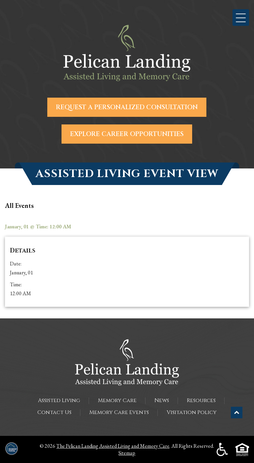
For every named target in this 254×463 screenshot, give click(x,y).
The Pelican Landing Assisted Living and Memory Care (112, 445)
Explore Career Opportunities (127, 134)
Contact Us (54, 412)
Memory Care (117, 400)
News (161, 400)
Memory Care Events (119, 412)
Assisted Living (59, 400)
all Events (19, 205)
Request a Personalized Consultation (127, 107)
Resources (201, 400)
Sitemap (126, 452)
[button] (241, 17)
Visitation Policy (192, 412)
